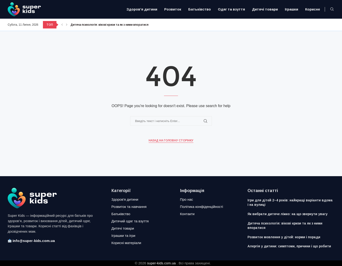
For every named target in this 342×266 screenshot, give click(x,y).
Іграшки (291, 9)
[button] (62, 24)
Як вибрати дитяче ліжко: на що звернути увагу (288, 214)
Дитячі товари (265, 9)
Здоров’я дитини (141, 9)
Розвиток (172, 9)
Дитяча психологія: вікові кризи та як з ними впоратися (109, 24)
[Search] (332, 9)
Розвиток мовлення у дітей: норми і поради (284, 237)
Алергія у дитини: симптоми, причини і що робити (289, 246)
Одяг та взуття (231, 9)
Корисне (312, 9)
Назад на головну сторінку (171, 140)
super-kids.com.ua (161, 263)
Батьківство (199, 9)
